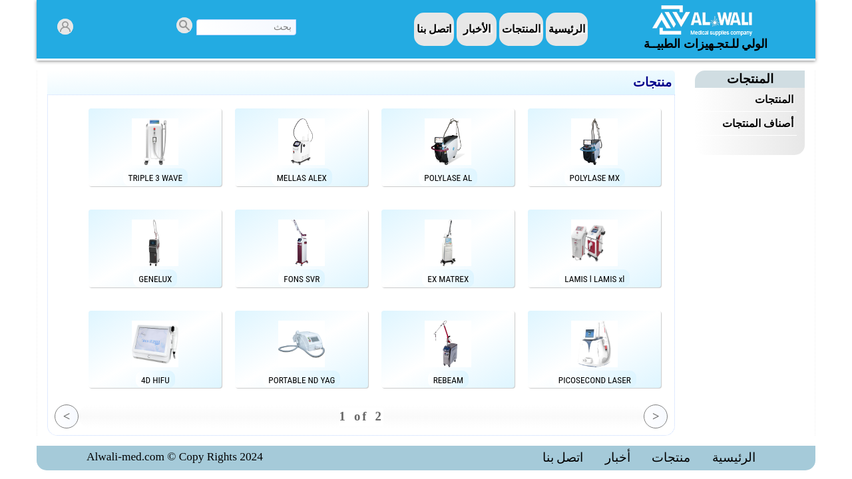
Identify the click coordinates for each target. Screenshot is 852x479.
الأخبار (477, 29)
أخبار (617, 457)
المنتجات (521, 29)
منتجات (671, 457)
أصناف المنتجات (757, 123)
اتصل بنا (434, 29)
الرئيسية (566, 29)
